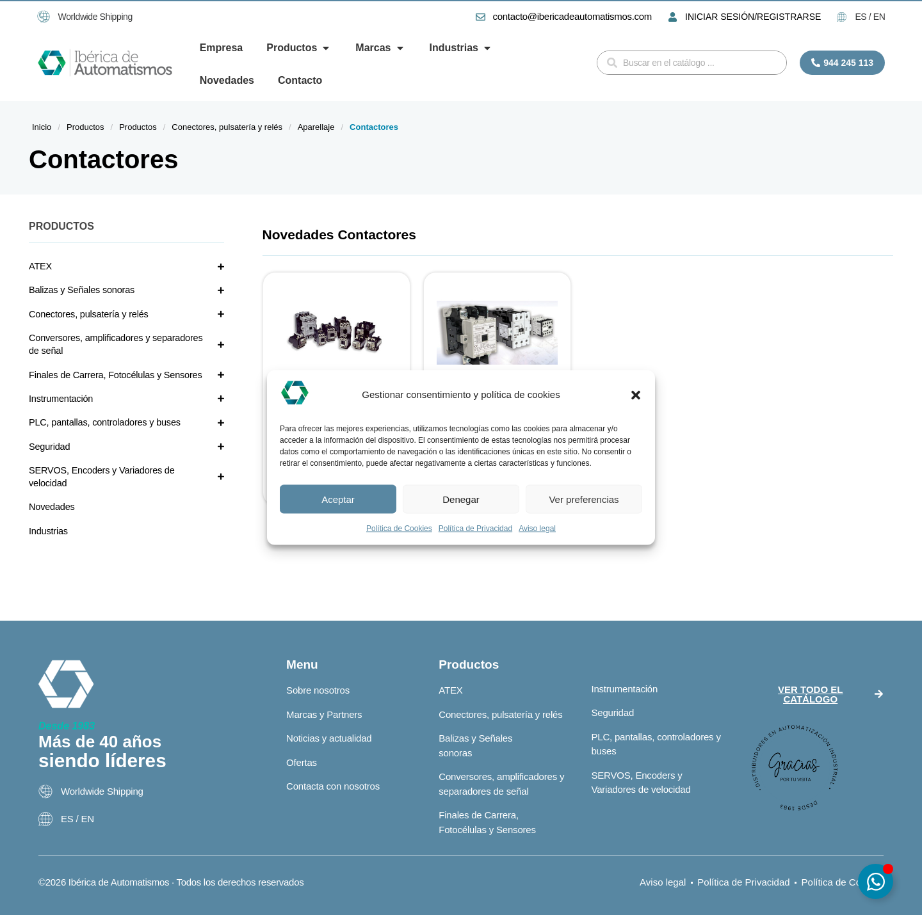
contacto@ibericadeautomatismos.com (572, 16)
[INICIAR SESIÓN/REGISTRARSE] (672, 17)
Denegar (461, 498)
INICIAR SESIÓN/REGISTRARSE (753, 17)
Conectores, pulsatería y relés (227, 127)
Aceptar (338, 498)
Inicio (41, 127)
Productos (85, 127)
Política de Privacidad (475, 528)
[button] (635, 394)
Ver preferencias (584, 498)
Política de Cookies (399, 528)
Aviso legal (537, 528)
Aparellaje (316, 127)
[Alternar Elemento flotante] (875, 881)
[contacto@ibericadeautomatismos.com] (480, 17)
